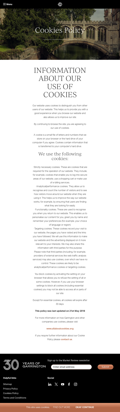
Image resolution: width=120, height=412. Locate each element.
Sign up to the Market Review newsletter (68, 360)
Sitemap (7, 384)
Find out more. (61, 407)
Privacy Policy (10, 389)
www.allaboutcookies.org (60, 329)
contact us (66, 339)
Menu (7, 4)
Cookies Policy (10, 393)
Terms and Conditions (14, 398)
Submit (105, 367)
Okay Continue (85, 407)
